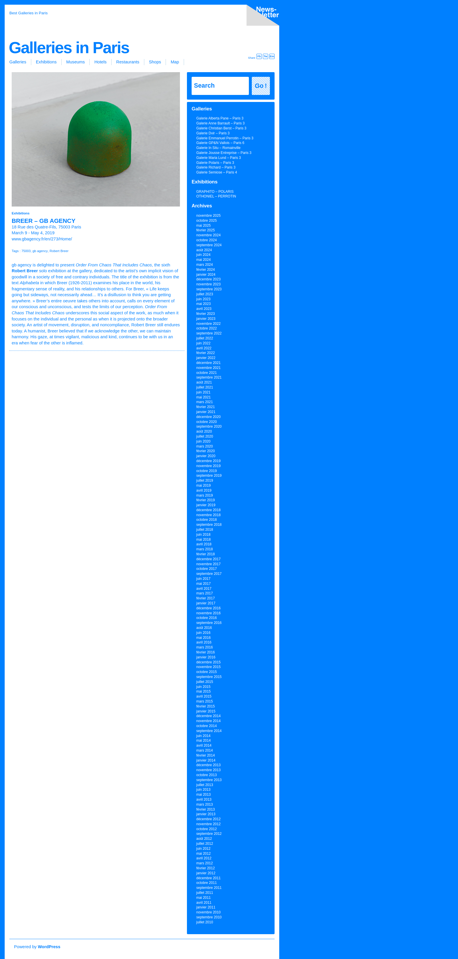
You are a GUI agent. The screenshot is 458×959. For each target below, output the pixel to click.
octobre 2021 (206, 373)
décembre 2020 (208, 417)
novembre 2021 (208, 368)
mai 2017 (203, 584)
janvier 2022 (205, 358)
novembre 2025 (208, 216)
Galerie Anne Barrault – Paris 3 (220, 123)
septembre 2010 (209, 917)
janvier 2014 (205, 760)
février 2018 (205, 554)
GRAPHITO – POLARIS (215, 192)
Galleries (17, 62)
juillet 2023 (204, 294)
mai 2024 (203, 260)
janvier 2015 (205, 711)
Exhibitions (46, 62)
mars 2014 (204, 750)
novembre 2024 (208, 235)
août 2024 (204, 250)
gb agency (40, 251)
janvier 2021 (205, 412)
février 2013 (205, 809)
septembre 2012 (209, 834)
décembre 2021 (208, 363)
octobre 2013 (206, 775)
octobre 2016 (206, 618)
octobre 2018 (206, 520)
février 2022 (205, 353)
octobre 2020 (206, 422)
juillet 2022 (204, 338)
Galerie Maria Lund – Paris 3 (218, 158)
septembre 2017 (209, 574)
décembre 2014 (208, 716)
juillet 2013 (204, 785)
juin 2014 (203, 736)
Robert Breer (59, 251)
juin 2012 (203, 849)
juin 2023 (203, 299)
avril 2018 (203, 544)
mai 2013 (203, 794)
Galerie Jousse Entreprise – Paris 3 (223, 153)
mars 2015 (204, 701)
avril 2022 (203, 348)
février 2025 (205, 230)
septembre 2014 (209, 731)
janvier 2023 (205, 319)
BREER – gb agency (43, 220)
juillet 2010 (204, 922)
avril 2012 (203, 858)
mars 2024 (204, 265)
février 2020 (205, 451)
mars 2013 (204, 804)
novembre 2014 (208, 721)
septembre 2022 (209, 333)
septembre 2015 (209, 677)
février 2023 (205, 314)
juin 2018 (203, 535)
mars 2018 (204, 549)
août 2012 (204, 839)
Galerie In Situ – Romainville (218, 148)
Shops (155, 62)
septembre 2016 (209, 623)
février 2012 (205, 868)
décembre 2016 (208, 608)
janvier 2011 (205, 907)
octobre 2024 (206, 240)
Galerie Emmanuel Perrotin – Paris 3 (224, 138)
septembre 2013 (209, 780)
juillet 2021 (204, 387)
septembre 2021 (209, 377)
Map (175, 62)
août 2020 (204, 431)
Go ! (261, 85)
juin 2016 (203, 633)
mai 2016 (203, 638)
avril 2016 (203, 642)
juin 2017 (203, 579)
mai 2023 (203, 304)
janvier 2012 (205, 873)
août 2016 (204, 628)
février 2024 (205, 270)
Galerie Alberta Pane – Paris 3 (219, 118)
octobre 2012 (206, 829)
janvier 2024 (205, 275)
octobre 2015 (206, 672)
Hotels (100, 62)
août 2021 (204, 382)
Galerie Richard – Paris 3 (215, 167)
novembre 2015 (208, 667)
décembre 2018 (208, 510)
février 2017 (205, 598)
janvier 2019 (205, 505)
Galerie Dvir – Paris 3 (213, 133)
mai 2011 (203, 898)
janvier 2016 (205, 657)
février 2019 (205, 500)
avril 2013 (203, 799)
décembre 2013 (208, 765)
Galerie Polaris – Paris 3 (215, 163)
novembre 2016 (208, 613)
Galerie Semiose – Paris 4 (216, 172)
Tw (265, 56)
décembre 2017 (208, 559)
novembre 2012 (208, 824)
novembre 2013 (208, 770)
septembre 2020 (209, 426)
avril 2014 (203, 745)
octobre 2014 (206, 726)
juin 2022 (203, 343)
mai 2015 (203, 691)
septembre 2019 (209, 476)
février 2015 (205, 706)
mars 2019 (204, 495)
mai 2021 (203, 397)
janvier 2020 (205, 456)
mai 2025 (203, 225)
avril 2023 (203, 309)
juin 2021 (203, 392)
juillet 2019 (204, 480)
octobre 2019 (206, 471)
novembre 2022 (208, 324)
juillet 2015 (204, 682)
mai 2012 (203, 854)
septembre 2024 (209, 245)
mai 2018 (203, 539)
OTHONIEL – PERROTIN (216, 196)
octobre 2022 (206, 328)
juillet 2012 (204, 844)
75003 (26, 251)
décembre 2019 (208, 461)
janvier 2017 (205, 603)
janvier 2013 (205, 814)
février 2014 (205, 755)
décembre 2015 (208, 662)
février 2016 (205, 652)
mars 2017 (204, 593)
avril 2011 (203, 903)
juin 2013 (203, 790)
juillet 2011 (204, 893)
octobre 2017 (206, 569)
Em (272, 56)
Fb (259, 56)
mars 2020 (204, 446)
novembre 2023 (208, 284)
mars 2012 (204, 863)
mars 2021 (204, 402)
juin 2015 (203, 687)
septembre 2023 (209, 289)
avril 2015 (203, 696)
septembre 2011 (209, 888)
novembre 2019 (208, 466)
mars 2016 (204, 647)
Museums (75, 62)
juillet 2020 (204, 436)
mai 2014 (203, 740)
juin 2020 (203, 441)
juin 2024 (203, 255)
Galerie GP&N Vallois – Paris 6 (220, 143)
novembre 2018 (208, 515)
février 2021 (205, 407)
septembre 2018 (209, 525)
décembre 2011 (208, 878)
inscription (261, 16)
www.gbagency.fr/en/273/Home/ (42, 239)
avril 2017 (203, 589)
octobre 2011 (206, 883)
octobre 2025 (206, 220)
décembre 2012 (208, 819)
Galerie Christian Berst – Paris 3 (221, 128)
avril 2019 (203, 490)
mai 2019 (203, 485)
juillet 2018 (204, 530)
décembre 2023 (208, 279)
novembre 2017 (208, 564)
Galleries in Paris (69, 48)
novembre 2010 (208, 912)
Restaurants (127, 62)
